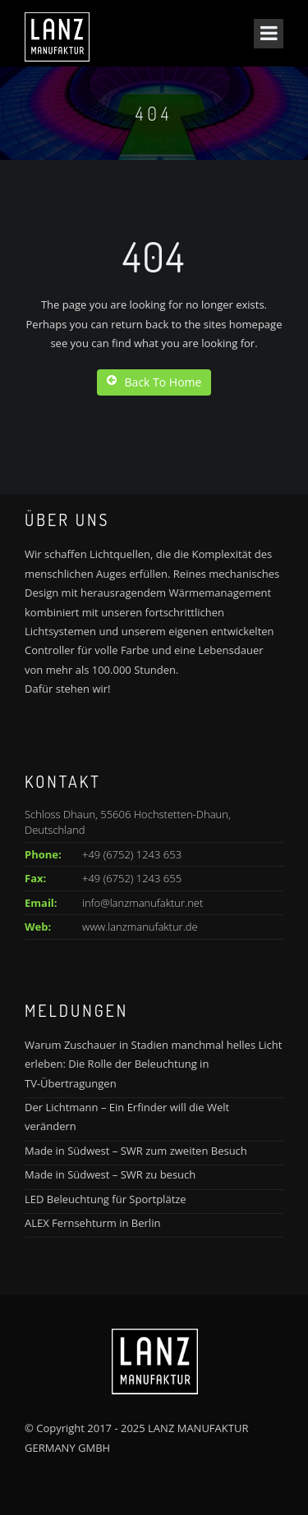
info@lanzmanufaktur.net (142, 902)
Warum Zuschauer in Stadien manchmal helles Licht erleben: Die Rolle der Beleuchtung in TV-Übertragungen (153, 1064)
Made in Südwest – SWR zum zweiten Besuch (136, 1150)
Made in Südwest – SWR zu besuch (110, 1174)
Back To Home (154, 382)
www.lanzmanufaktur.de (140, 926)
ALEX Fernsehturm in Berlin (92, 1222)
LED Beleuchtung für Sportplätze (105, 1199)
